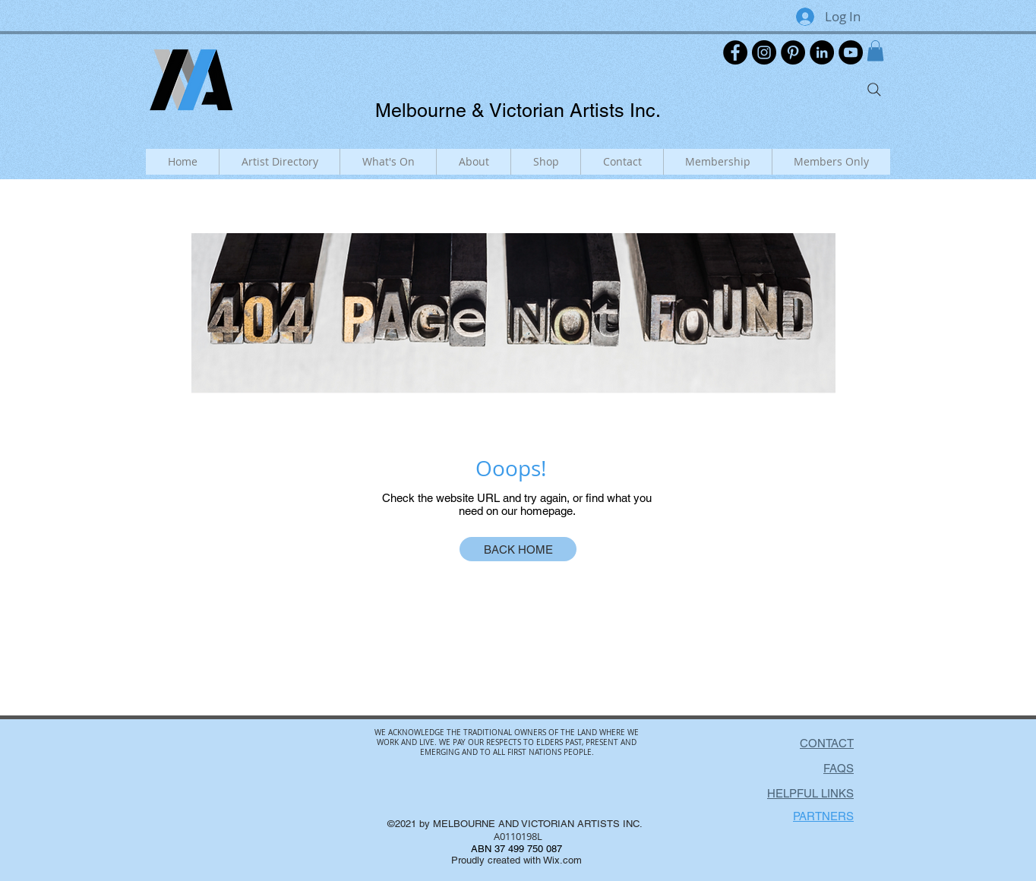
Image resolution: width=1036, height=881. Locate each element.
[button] (875, 50)
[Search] (874, 90)
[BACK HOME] (518, 549)
